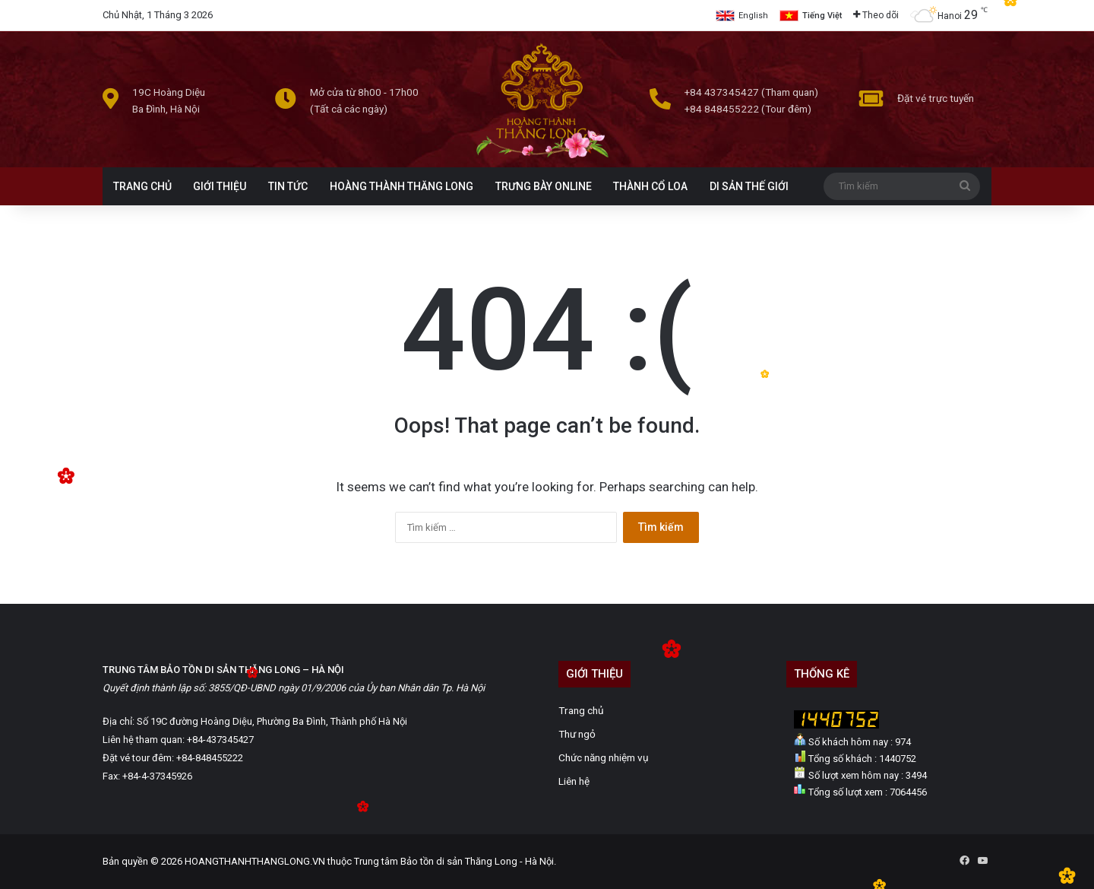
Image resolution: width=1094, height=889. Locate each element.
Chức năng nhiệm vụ (603, 757)
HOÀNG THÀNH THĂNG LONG (401, 186)
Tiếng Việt (822, 16)
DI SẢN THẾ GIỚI (749, 186)
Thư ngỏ (577, 734)
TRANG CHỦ (142, 186)
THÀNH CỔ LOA (650, 186)
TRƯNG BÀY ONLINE (543, 186)
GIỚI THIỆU (219, 186)
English (753, 16)
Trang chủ (581, 710)
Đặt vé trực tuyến (935, 98)
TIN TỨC (288, 186)
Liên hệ (574, 781)
